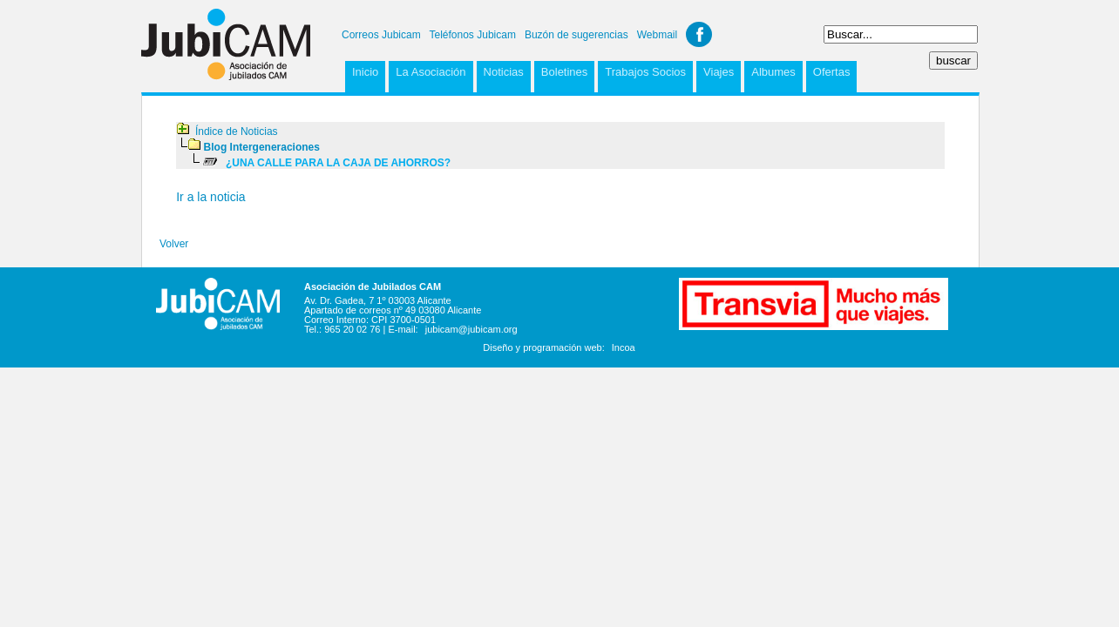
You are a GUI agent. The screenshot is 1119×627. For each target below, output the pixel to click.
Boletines (564, 71)
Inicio (365, 71)
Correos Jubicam (381, 35)
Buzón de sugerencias (576, 35)
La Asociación (430, 71)
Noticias (504, 71)
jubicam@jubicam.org (471, 329)
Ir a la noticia (210, 197)
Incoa (623, 347)
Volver (173, 244)
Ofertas (832, 71)
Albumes (773, 71)
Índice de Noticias (236, 131)
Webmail (657, 35)
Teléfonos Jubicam (473, 35)
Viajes (718, 71)
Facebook (699, 34)
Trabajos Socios (645, 71)
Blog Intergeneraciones (262, 147)
